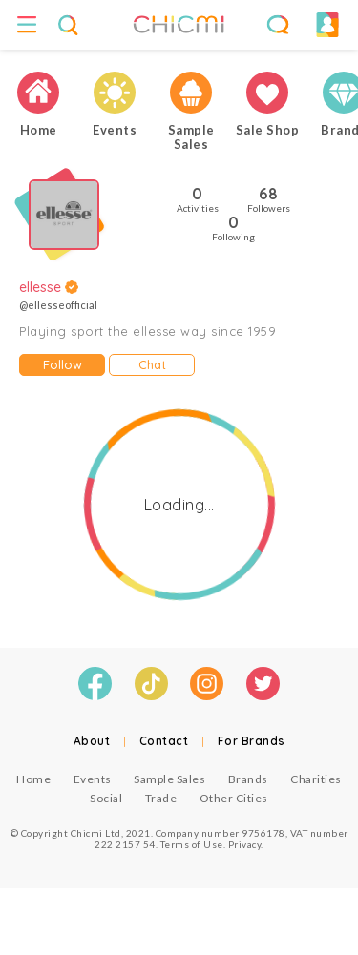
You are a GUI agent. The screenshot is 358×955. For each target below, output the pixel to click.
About (92, 741)
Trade (161, 798)
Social (106, 798)
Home (33, 779)
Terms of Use (191, 844)
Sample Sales (169, 779)
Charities (316, 779)
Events (93, 779)
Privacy (245, 844)
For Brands (251, 741)
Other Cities (234, 798)
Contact (164, 741)
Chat (152, 364)
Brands (248, 779)
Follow (62, 364)
